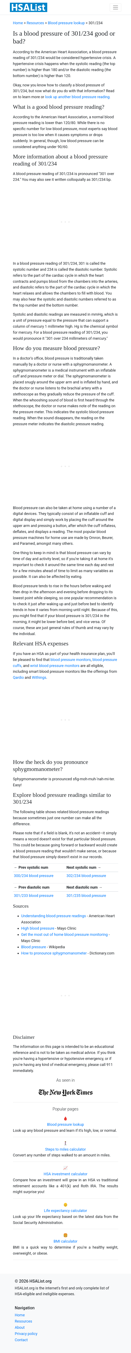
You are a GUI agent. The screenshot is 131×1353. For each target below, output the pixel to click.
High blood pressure (37, 928)
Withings (39, 677)
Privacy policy (26, 1333)
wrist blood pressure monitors (54, 665)
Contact (21, 1340)
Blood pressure (33, 947)
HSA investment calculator (65, 1174)
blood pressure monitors (71, 659)
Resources (35, 23)
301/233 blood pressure (33, 895)
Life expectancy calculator (65, 1210)
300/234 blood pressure (33, 875)
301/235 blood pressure (86, 895)
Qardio (18, 677)
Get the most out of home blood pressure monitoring (64, 934)
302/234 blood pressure (86, 875)
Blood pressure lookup (66, 23)
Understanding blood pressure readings (53, 916)
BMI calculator (65, 1241)
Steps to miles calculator (65, 1149)
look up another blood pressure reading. (78, 97)
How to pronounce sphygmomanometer (54, 953)
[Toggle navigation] (115, 7)
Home (18, 23)
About (20, 1327)
